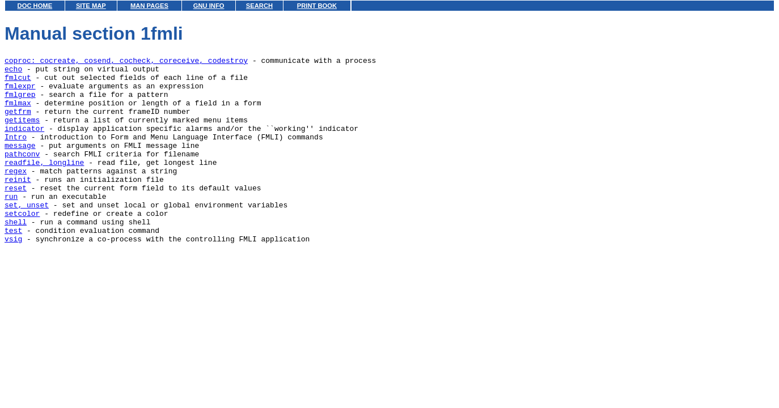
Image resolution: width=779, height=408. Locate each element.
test (13, 266)
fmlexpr (20, 92)
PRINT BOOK (317, 5)
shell (16, 255)
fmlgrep (20, 102)
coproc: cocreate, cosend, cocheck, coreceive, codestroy (126, 62)
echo (13, 72)
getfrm (18, 123)
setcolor (22, 245)
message (20, 164)
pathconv (22, 174)
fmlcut (18, 82)
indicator (24, 143)
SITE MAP (91, 5)
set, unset (27, 235)
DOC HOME (35, 5)
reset (16, 215)
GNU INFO (209, 5)
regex (16, 194)
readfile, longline (44, 184)
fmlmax (18, 113)
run (11, 225)
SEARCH (259, 5)
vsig (13, 276)
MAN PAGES (149, 5)
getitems (22, 133)
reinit (18, 204)
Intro (16, 153)
